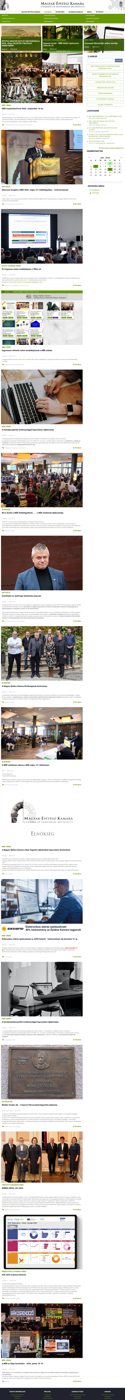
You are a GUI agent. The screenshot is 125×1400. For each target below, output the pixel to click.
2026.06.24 (12, 1369)
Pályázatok (7, 1102)
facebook (94, 190)
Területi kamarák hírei (8, 18)
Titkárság (17, 1398)
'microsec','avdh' (8, 957)
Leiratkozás (47, 1396)
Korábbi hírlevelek (47, 1398)
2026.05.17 (12, 518)
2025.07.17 (12, 435)
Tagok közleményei (49, 15)
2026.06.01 (17, 1110)
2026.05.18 (10, 771)
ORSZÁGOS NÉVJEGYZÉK (105, 88)
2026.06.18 (57, 49)
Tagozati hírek (6, 21)
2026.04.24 (12, 601)
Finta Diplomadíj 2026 (96, 141)
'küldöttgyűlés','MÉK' (9, 530)
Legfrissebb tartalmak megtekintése (111, 148)
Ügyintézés (60, 12)
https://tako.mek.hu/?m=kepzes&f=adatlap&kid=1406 (25, 282)
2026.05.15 (12, 195)
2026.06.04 (17, 49)
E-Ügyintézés (107, 1398)
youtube (94, 193)
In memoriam (105, 138)
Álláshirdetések (48, 21)
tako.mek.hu (22, 359)
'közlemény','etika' (8, 874)
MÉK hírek (5, 15)
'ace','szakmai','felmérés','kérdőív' (12, 1298)
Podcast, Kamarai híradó (58, 40)
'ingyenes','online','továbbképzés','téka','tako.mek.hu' (16, 285)
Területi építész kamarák (107, 1394)
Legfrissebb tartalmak (92, 18)
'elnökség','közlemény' (9, 702)
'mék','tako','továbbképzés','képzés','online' (14, 364)
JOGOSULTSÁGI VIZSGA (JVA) (105, 82)
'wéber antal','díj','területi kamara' (12, 1209)
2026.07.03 (12, 114)
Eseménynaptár (90, 15)
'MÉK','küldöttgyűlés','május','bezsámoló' (14, 204)
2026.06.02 (12, 1194)
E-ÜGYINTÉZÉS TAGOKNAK (105, 99)
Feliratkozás (47, 1394)
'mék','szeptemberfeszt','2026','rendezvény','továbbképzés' (18, 125)
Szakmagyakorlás (76, 12)
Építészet (99, 12)
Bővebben (77, 125)
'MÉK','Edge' (7, 1381)
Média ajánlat (77, 1396)
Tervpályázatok (110, 143)
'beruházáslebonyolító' (9, 1040)
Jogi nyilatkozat (17, 1396)
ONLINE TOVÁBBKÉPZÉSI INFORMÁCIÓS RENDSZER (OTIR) (105, 75)
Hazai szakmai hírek (15, 38)
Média (89, 12)
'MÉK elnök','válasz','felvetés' (11, 785)
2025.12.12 (100, 47)
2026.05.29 (12, 356)
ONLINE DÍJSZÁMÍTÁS (105, 105)
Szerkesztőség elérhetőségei (77, 1394)
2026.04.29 (12, 275)
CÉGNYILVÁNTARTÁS (105, 93)
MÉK (3, 771)
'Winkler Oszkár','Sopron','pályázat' (12, 1126)
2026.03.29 (12, 855)
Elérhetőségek (90, 21)
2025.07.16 (12, 1027)
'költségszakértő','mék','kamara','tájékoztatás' (15, 448)
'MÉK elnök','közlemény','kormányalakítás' (14, 621)
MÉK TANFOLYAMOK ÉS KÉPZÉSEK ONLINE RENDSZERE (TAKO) (105, 67)
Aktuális (47, 12)
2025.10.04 (12, 945)
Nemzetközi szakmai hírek (14, 1271)
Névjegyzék (108, 1396)
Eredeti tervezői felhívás (51, 18)
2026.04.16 (12, 692)
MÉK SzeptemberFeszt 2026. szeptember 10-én (105, 116)
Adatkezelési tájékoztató (17, 1394)
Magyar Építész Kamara (31, 12)
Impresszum (77, 1398)
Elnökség (6, 510)
